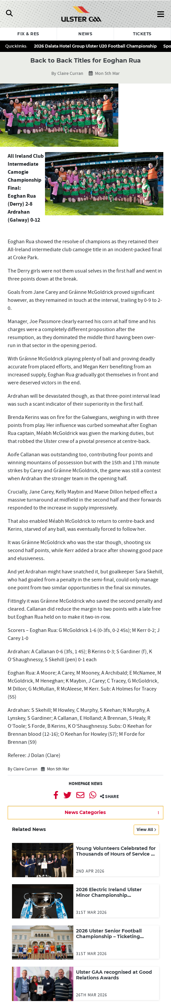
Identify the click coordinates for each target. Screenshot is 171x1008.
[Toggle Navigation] (9, 14)
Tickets (142, 33)
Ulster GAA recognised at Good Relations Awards (114, 975)
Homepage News (85, 784)
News (85, 33)
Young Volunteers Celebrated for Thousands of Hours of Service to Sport (116, 854)
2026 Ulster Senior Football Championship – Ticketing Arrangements (109, 936)
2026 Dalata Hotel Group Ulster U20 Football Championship (95, 46)
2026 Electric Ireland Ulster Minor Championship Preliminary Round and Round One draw (113, 898)
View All (146, 829)
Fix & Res (28, 33)
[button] (85, 812)
